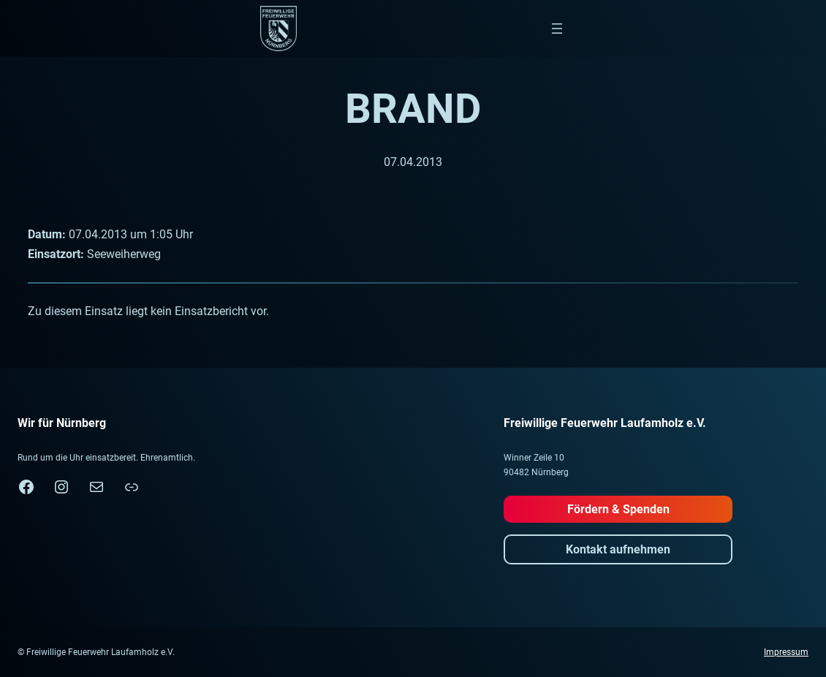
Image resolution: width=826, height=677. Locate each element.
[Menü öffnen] (557, 28)
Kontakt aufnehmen (618, 549)
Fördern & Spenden (618, 509)
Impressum (786, 652)
